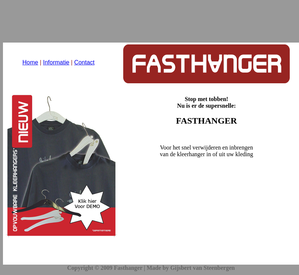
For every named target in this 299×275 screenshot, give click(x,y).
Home (30, 62)
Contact (84, 62)
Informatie (56, 62)
